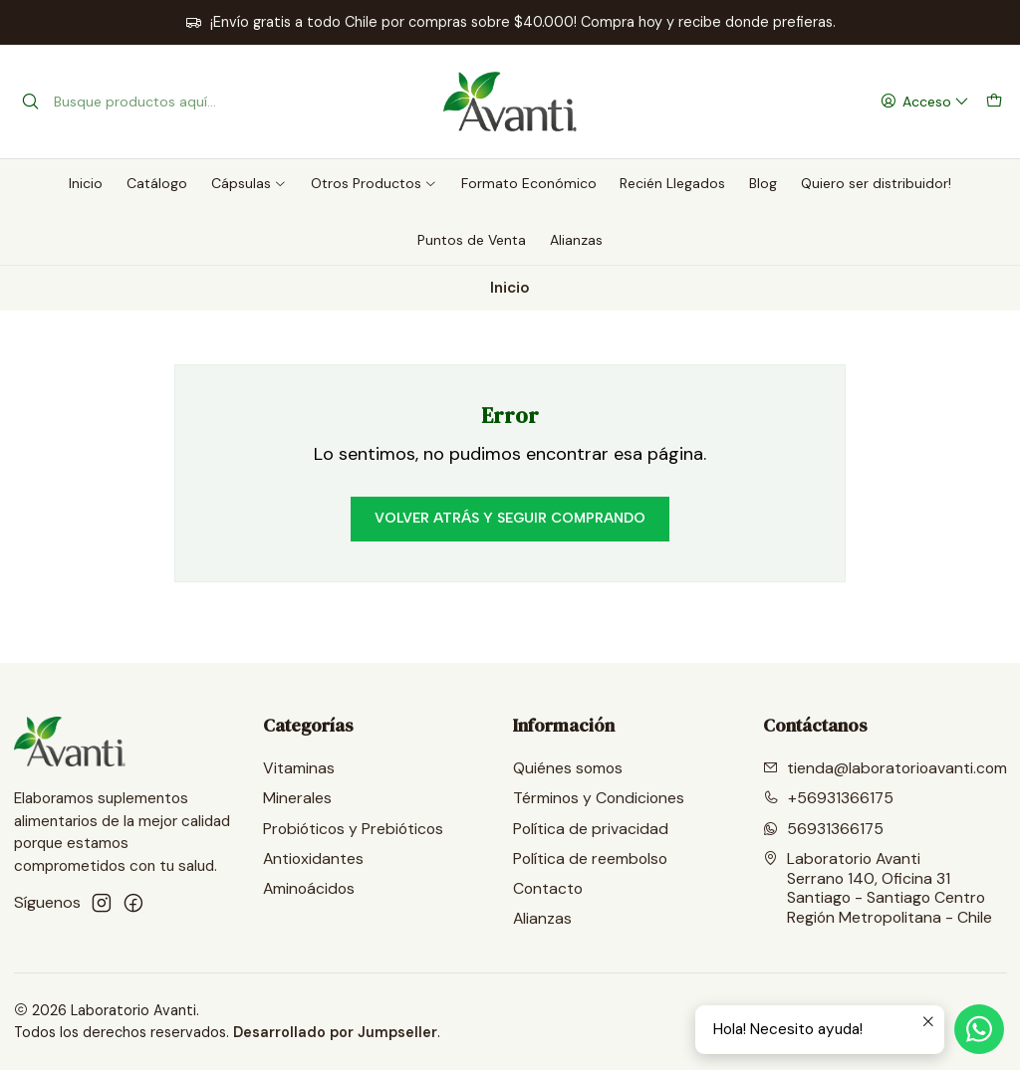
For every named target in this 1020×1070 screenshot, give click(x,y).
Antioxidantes (313, 858)
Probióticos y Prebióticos (353, 828)
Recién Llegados (672, 183)
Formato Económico (529, 183)
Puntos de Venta (471, 240)
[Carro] (993, 101)
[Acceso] (924, 101)
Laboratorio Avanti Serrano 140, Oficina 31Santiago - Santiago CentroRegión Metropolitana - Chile (877, 888)
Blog (763, 183)
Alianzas (576, 240)
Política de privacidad (590, 828)
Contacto (548, 888)
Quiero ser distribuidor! (876, 183)
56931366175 (823, 828)
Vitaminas (299, 767)
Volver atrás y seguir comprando (510, 518)
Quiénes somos (568, 767)
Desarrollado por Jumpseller (335, 1032)
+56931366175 (828, 797)
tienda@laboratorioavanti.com (885, 767)
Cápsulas (249, 183)
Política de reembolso (590, 858)
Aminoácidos (309, 888)
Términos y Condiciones (598, 797)
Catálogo (157, 183)
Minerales (297, 797)
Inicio (86, 183)
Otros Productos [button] (374, 183)
